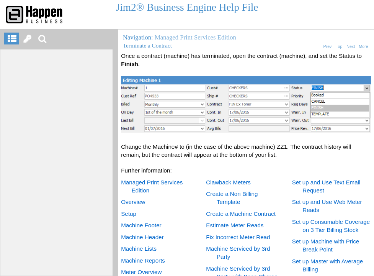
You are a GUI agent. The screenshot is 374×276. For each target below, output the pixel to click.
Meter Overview (141, 272)
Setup (128, 213)
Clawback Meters (228, 182)
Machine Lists (139, 248)
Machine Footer (141, 225)
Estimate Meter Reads (234, 225)
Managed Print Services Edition (195, 37)
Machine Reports (143, 260)
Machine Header (142, 237)
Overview (133, 202)
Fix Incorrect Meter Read (238, 237)
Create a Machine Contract (241, 213)
